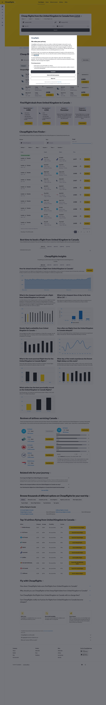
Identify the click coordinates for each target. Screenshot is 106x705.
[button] (53, 71)
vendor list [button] (36, 55)
